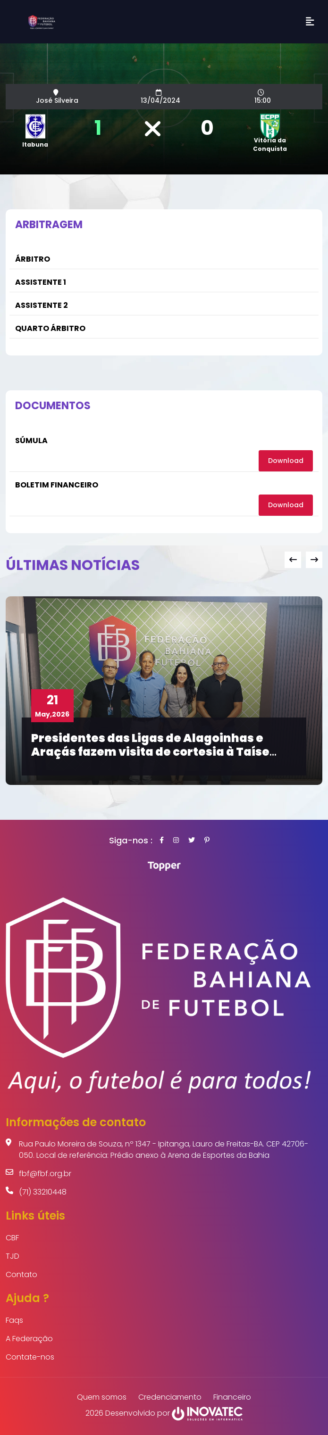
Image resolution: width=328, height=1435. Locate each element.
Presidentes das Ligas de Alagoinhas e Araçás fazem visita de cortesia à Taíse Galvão (150, 751)
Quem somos (101, 1397)
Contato (21, 1274)
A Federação (29, 1338)
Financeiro (232, 1397)
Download (285, 460)
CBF (12, 1237)
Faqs (14, 1320)
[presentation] (293, 560)
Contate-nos (30, 1357)
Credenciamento (170, 1397)
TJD (12, 1256)
